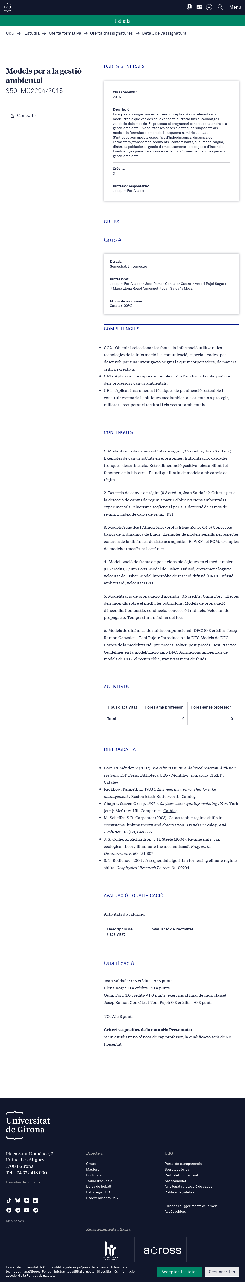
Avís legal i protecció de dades (188, 1186)
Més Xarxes (15, 1221)
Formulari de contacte (23, 1182)
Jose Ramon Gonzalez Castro (168, 284)
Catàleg (111, 782)
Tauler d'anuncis (99, 1181)
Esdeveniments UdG (102, 1198)
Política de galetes (179, 1192)
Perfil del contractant (181, 1175)
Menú (235, 7)
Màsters (92, 1169)
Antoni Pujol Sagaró (210, 284)
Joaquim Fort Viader (126, 284)
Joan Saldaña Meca (177, 288)
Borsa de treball (98, 1186)
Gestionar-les (222, 1272)
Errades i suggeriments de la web (191, 1206)
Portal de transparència (183, 1164)
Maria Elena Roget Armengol (135, 288)
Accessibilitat (175, 1181)
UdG (10, 33)
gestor (90, 1271)
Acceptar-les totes (180, 1272)
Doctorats (94, 1175)
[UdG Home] (7, 7)
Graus (91, 1164)
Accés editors (175, 1211)
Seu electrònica (177, 1169)
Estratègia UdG (98, 1192)
